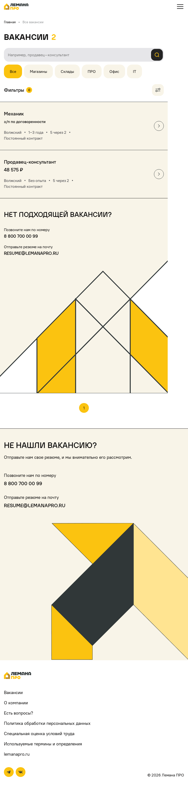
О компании (16, 702)
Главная (10, 22)
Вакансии (13, 692)
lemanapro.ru (17, 754)
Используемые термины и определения (43, 743)
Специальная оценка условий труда (39, 733)
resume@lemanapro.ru (31, 253)
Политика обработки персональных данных (47, 723)
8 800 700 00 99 (21, 236)
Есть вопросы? (18, 713)
